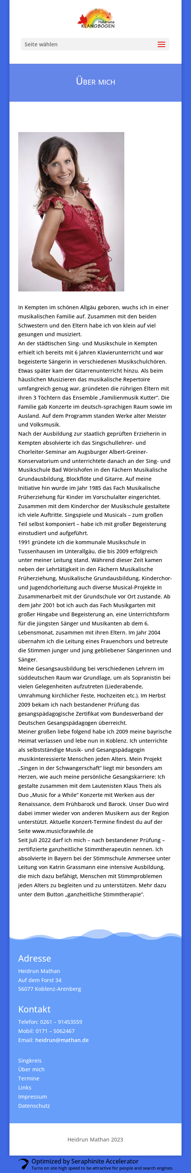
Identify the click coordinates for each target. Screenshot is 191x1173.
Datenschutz (34, 1105)
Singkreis (30, 1060)
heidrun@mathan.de (62, 1040)
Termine (28, 1078)
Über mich (31, 1069)
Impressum (32, 1096)
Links (24, 1087)
